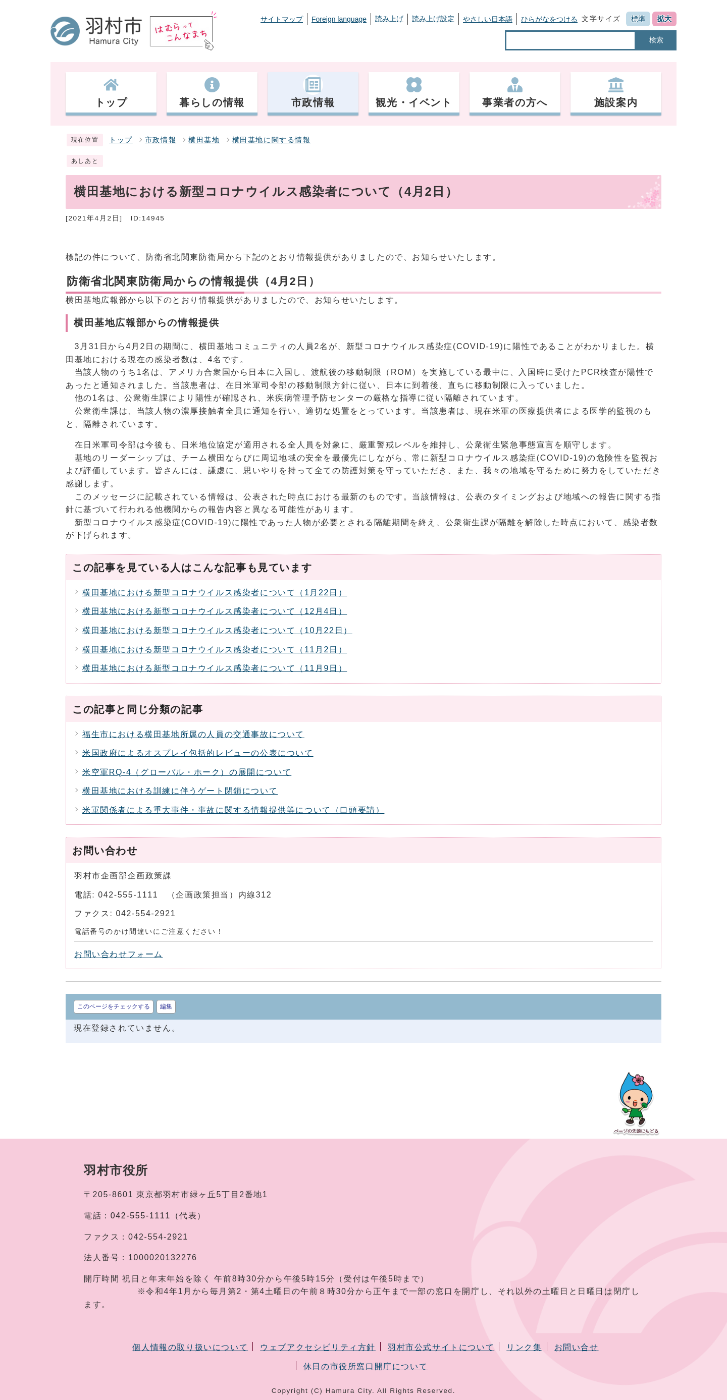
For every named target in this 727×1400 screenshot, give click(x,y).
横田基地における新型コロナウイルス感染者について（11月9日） (214, 668)
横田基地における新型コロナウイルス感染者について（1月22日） (214, 592)
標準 (638, 19)
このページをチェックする (113, 1006)
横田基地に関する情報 (271, 140)
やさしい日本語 (487, 19)
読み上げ (389, 19)
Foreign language (339, 19)
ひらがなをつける (549, 19)
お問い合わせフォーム (118, 954)
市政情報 (160, 140)
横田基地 (204, 140)
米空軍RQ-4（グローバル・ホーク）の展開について (186, 772)
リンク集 (524, 1347)
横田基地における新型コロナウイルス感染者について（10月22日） (217, 630)
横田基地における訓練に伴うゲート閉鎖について (180, 791)
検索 (656, 40)
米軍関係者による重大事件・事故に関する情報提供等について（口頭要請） (233, 810)
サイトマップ (282, 19)
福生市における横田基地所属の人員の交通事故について (193, 734)
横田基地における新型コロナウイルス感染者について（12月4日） (214, 611)
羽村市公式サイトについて (441, 1347)
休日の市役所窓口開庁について (365, 1366)
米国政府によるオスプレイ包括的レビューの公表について (198, 753)
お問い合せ (576, 1347)
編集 (166, 1006)
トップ (121, 140)
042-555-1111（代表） (158, 1215)
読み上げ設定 (433, 19)
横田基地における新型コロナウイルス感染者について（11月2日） (214, 649)
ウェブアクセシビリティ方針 (318, 1347)
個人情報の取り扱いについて (190, 1347)
